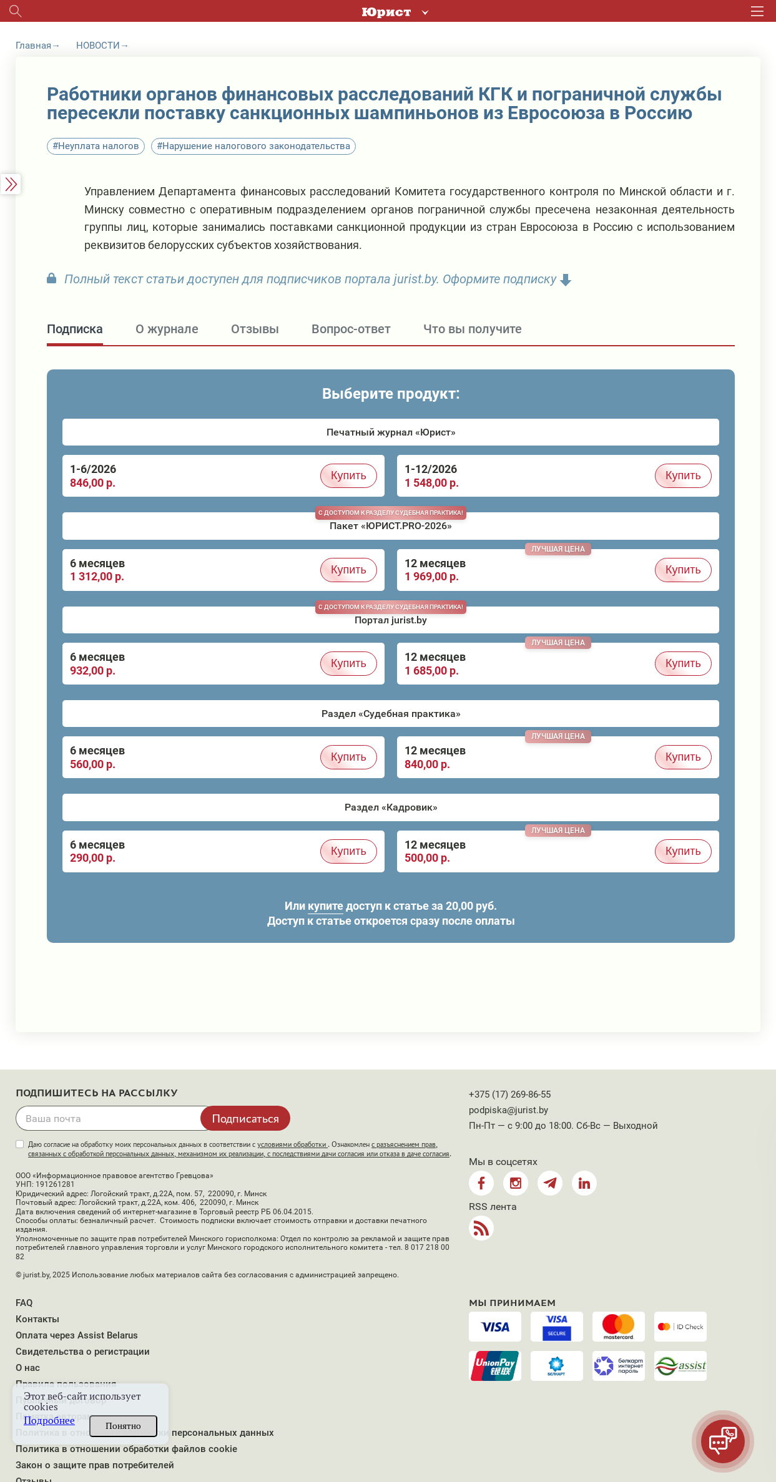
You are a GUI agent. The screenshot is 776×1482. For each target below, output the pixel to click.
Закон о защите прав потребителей (95, 1465)
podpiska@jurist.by (508, 1110)
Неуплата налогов (98, 146)
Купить (348, 475)
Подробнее (49, 1420)
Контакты (37, 1319)
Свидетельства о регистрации (83, 1351)
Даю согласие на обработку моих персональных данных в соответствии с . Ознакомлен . (239, 1149)
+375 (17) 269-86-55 (510, 1094)
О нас (28, 1367)
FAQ (24, 1303)
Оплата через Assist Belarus (77, 1335)
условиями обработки (292, 1144)
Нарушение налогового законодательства (256, 146)
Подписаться (245, 1118)
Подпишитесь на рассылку (97, 1093)
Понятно (123, 1426)
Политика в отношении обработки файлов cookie (126, 1449)
